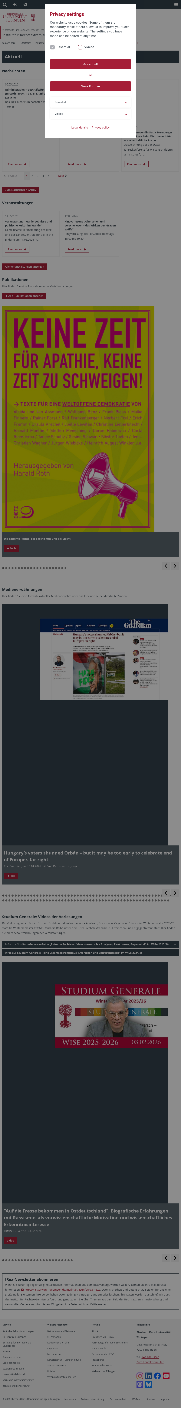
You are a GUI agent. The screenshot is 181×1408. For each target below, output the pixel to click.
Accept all (90, 64)
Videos (89, 47)
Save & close (90, 86)
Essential (63, 47)
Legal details (79, 127)
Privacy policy (101, 127)
